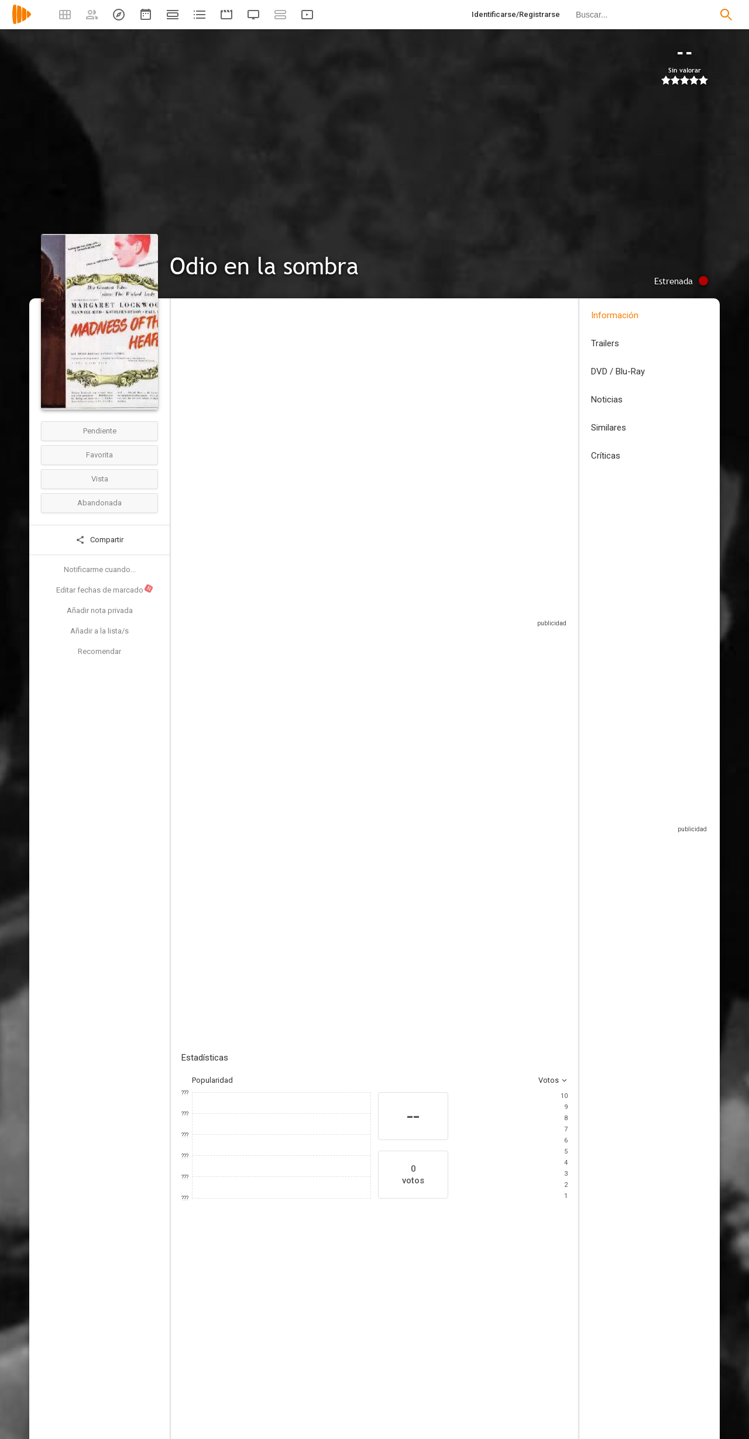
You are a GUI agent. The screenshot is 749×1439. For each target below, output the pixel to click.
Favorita (99, 454)
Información (614, 315)
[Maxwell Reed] (427, 1354)
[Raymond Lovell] (567, 1354)
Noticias (607, 399)
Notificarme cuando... (100, 569)
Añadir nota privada (100, 610)
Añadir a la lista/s (99, 630)
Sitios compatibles (442, 616)
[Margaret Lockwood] (216, 1354)
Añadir (269, 811)
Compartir (99, 540)
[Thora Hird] (497, 1354)
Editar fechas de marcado (105, 589)
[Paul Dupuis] (287, 1354)
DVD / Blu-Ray (618, 371)
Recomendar (99, 651)
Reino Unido (202, 394)
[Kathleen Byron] (357, 1354)
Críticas (605, 455)
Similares (608, 427)
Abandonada (99, 502)
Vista (99, 478)
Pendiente (99, 430)
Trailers (605, 343)
